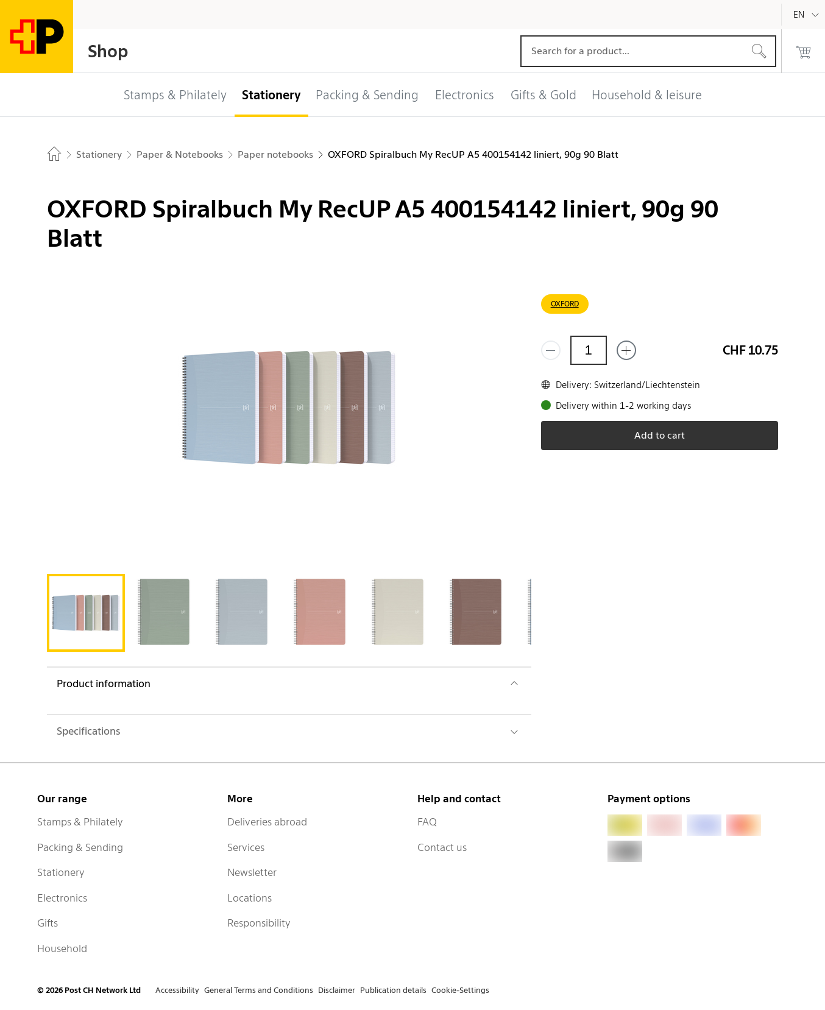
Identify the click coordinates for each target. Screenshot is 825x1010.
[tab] (86, 613)
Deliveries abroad (267, 822)
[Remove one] (551, 350)
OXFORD (565, 303)
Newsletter (252, 872)
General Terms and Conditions (258, 990)
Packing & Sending (80, 847)
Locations (249, 898)
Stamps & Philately (80, 822)
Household (62, 948)
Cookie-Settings (460, 990)
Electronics (62, 898)
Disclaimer (336, 990)
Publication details (393, 990)
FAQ (427, 822)
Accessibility (177, 990)
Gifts (47, 923)
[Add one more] (626, 350)
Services (245, 847)
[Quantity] (588, 350)
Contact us (442, 847)
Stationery (61, 872)
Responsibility (259, 923)
